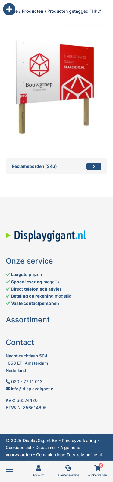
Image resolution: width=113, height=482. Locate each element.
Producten (32, 11)
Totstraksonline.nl (84, 454)
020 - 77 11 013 (24, 381)
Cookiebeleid (18, 447)
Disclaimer (46, 447)
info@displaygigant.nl (30, 388)
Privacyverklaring (79, 440)
